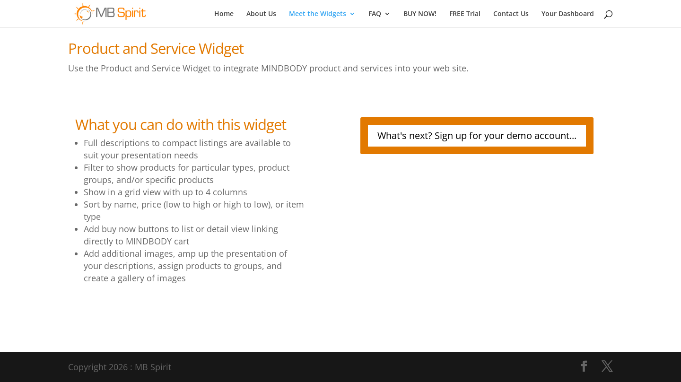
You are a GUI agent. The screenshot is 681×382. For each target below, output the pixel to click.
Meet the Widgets (317, 14)
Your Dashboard (567, 14)
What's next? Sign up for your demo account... (476, 135)
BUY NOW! (420, 14)
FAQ (374, 14)
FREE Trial (464, 14)
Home (224, 14)
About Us (261, 14)
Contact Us (511, 14)
